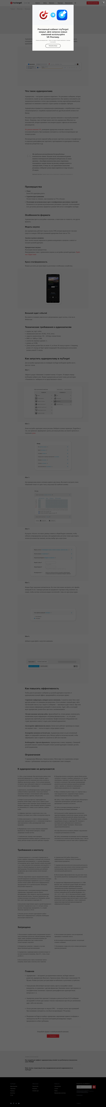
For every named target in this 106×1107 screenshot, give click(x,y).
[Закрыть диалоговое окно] (103, 2)
